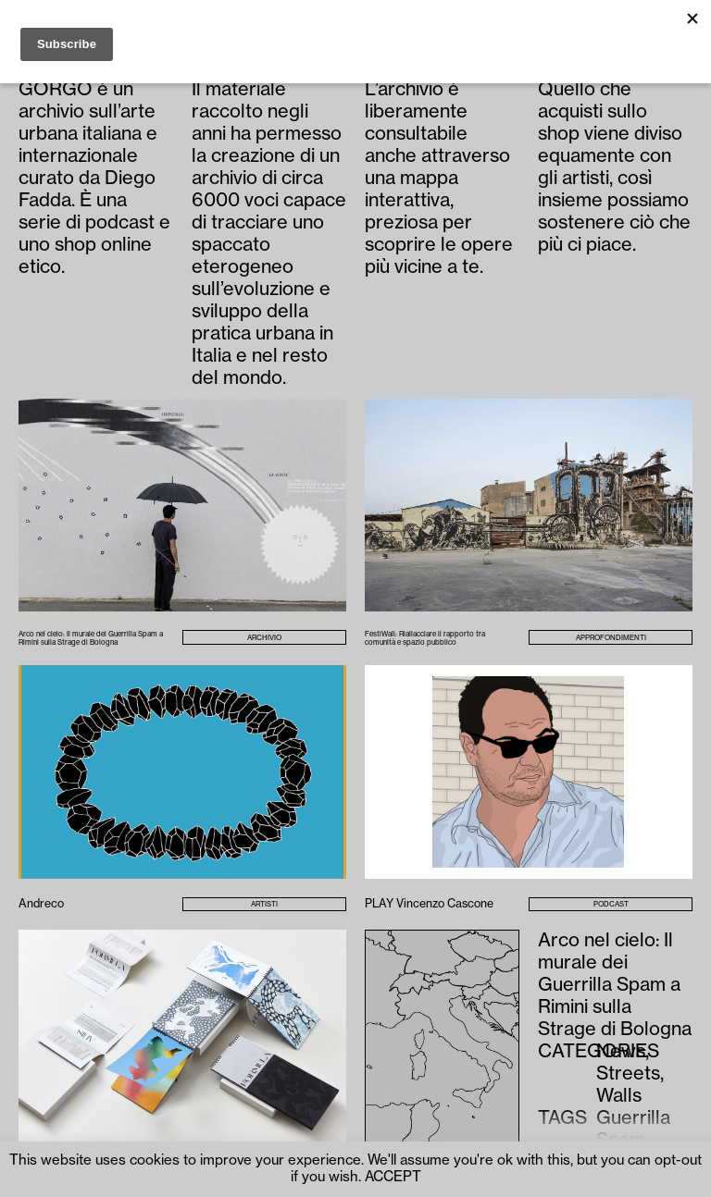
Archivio (264, 638)
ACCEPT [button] (393, 1177)
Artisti (264, 904)
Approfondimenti (611, 638)
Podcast (611, 904)
